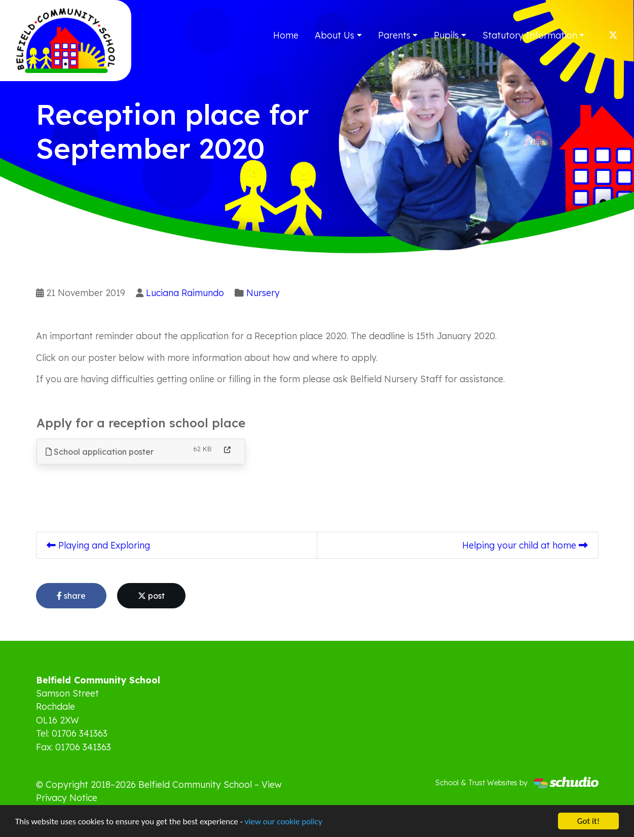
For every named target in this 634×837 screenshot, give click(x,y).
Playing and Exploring (98, 545)
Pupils (446, 35)
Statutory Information (529, 35)
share (71, 596)
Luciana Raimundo (185, 292)
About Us (334, 35)
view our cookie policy (283, 822)
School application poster (100, 452)
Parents (394, 35)
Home (286, 35)
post (151, 596)
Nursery (263, 292)
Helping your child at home (525, 545)
